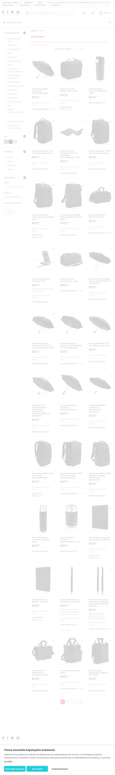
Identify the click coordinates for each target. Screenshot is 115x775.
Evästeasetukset (60, 769)
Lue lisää (8, 761)
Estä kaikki (37, 769)
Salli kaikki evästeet (15, 769)
